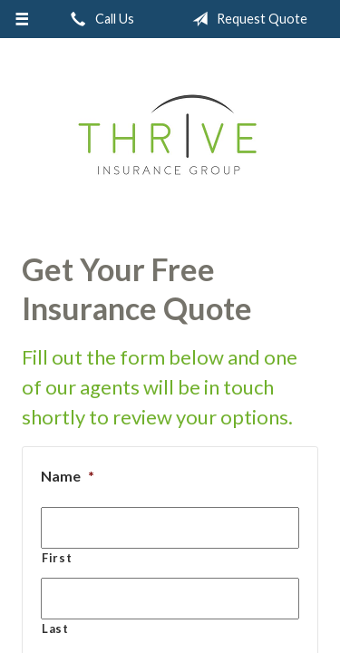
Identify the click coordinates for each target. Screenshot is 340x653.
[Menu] (22, 19)
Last (55, 628)
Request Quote (246, 19)
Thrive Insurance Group (170, 137)
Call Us (98, 19)
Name (67, 475)
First (57, 558)
